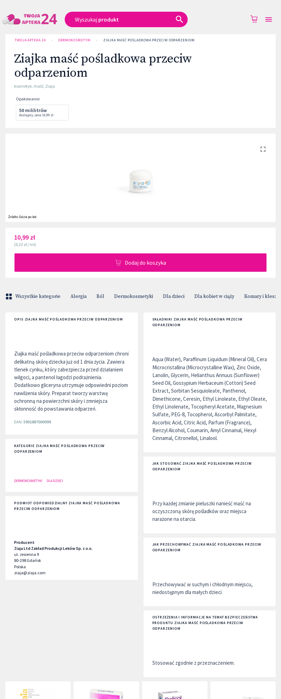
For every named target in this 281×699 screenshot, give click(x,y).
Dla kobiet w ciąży (214, 296)
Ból (100, 296)
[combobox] (132, 19)
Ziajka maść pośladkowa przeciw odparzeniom (148, 40)
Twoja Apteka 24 (30, 40)
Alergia (78, 296)
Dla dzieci (174, 296)
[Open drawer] (269, 20)
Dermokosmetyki (74, 40)
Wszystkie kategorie (33, 296)
